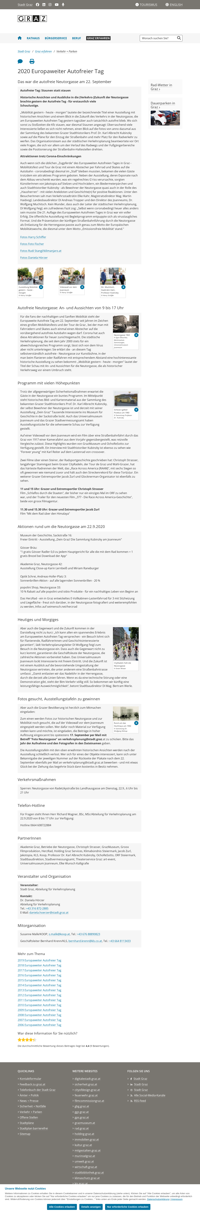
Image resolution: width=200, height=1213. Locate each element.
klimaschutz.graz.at (87, 1178)
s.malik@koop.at (59, 934)
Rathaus (33, 38)
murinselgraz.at (85, 1156)
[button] (176, 5)
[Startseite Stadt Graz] (20, 38)
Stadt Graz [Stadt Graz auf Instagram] (141, 1090)
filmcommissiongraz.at (89, 1101)
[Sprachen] (167, 4)
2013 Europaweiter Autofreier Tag (39, 990)
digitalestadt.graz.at (87, 1079)
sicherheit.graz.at (86, 1084)
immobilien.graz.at (87, 1139)
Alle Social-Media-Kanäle (149, 1095)
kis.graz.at (81, 1183)
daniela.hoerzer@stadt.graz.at (48, 912)
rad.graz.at (82, 1128)
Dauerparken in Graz (163, 105)
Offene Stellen (29, 1117)
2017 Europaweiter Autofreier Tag (39, 970)
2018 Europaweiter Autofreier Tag (39, 965)
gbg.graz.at (82, 1106)
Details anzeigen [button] (91, 1206)
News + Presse (29, 1101)
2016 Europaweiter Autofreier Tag (39, 975)
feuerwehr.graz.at (86, 1095)
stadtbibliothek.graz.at (89, 1172)
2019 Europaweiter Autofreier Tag (39, 960)
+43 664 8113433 (120, 941)
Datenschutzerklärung (158, 1199)
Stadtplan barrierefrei (34, 1128)
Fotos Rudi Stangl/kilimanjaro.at (40, 251)
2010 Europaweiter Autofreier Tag (39, 1005)
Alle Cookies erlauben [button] (62, 1206)
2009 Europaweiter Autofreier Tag (39, 1010)
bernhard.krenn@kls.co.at (85, 941)
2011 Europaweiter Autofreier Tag (39, 1000)
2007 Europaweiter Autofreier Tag (39, 1020)
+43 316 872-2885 (37, 908)
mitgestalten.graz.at (88, 1150)
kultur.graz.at (83, 1145)
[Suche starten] (179, 38)
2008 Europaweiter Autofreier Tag (39, 1015)
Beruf (76, 38)
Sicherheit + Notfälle (33, 1106)
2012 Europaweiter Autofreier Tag (39, 995)
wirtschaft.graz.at (86, 1167)
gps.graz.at (82, 1117)
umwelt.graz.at (84, 1161)
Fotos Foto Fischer (32, 244)
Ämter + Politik (29, 1095)
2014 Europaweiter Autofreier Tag (39, 985)
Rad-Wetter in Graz (161, 87)
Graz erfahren (98, 38)
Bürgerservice (56, 38)
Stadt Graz (25, 5)
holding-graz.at (84, 1134)
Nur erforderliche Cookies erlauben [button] (127, 1206)
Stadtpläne (27, 1123)
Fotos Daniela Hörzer (34, 258)
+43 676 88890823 (88, 934)
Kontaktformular (30, 1079)
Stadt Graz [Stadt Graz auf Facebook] (140, 1079)
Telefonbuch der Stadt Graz (37, 1090)
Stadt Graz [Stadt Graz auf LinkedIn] (141, 1084)
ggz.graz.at (82, 1112)
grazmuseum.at (85, 1123)
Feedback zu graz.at (32, 1084)
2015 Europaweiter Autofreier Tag (39, 980)
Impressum (176, 1199)
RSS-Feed (140, 1101)
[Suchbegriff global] (158, 38)
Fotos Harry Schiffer (33, 237)
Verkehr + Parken (66, 51)
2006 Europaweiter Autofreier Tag (39, 1025)
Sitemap (25, 1134)
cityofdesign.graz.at (87, 1090)
